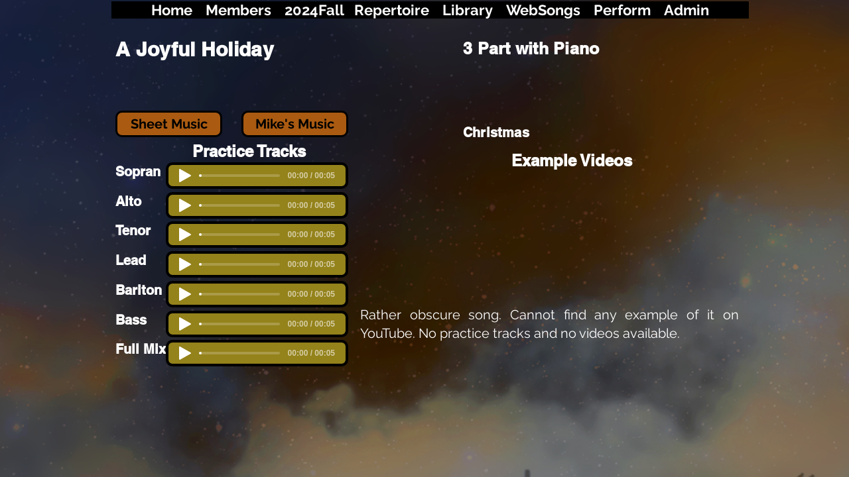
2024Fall (316, 10)
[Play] (185, 264)
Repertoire (391, 10)
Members (238, 10)
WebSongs (543, 10)
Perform (622, 10)
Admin (686, 10)
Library (467, 10)
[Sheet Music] (168, 124)
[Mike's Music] (294, 124)
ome (177, 10)
